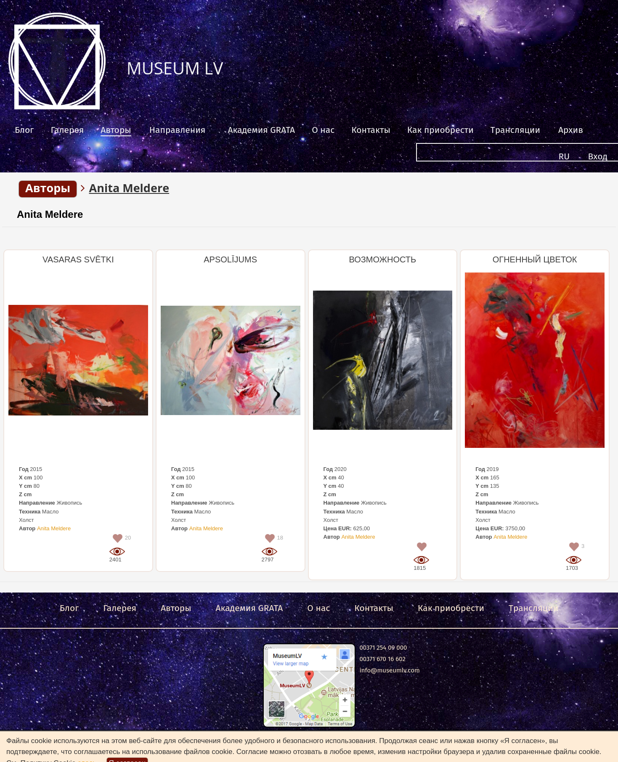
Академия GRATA (261, 129)
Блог (24, 129)
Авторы (116, 129)
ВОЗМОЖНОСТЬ (382, 259)
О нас (323, 129)
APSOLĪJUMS (230, 259)
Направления (177, 129)
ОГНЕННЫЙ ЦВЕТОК (535, 259)
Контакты (370, 129)
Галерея (67, 129)
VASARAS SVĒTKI (78, 259)
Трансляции (515, 129)
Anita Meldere (50, 214)
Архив (570, 129)
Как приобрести (440, 129)
